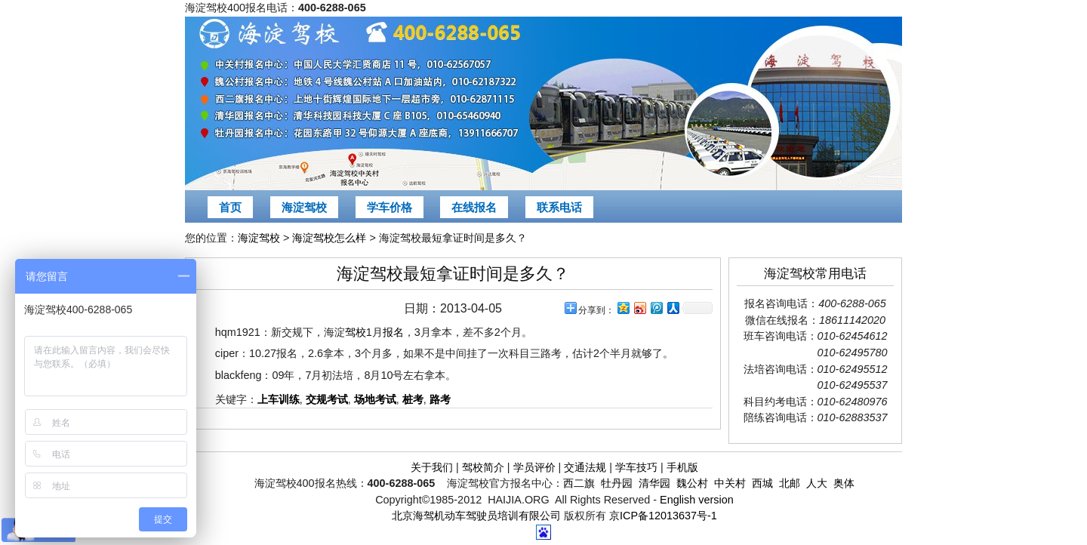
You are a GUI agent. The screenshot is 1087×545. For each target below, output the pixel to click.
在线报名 (474, 207)
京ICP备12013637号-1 (663, 516)
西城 (762, 483)
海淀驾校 (304, 207)
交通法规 (585, 467)
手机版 (682, 467)
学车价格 (389, 207)
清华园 (654, 483)
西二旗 (579, 483)
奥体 (844, 483)
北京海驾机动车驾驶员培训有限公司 (476, 516)
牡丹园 (617, 483)
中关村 (730, 483)
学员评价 (534, 467)
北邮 (789, 483)
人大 (816, 483)
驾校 (355, 332)
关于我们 (432, 467)
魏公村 (692, 483)
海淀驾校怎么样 (329, 238)
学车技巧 (636, 467)
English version (697, 500)
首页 (230, 207)
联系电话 (559, 207)
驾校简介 (483, 467)
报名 (393, 332)
